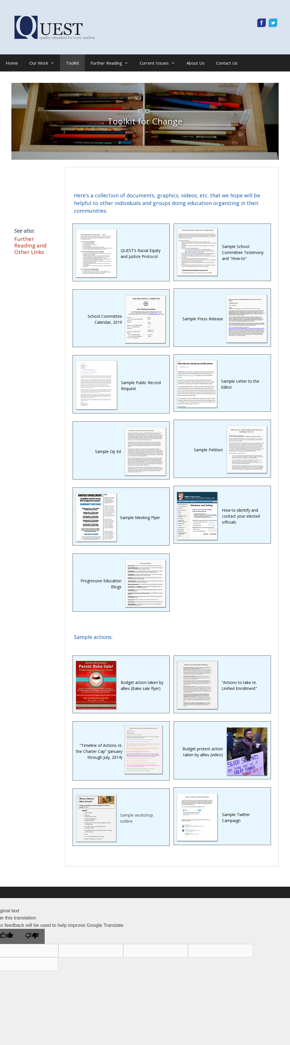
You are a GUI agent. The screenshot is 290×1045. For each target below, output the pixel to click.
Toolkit (72, 63)
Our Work (44, 62)
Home (12, 63)
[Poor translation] (32, 936)
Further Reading (112, 62)
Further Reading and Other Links (30, 245)
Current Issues (160, 62)
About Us (195, 63)
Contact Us (227, 63)
